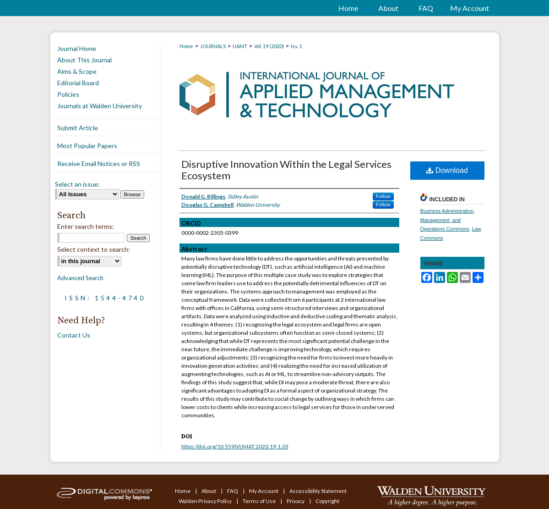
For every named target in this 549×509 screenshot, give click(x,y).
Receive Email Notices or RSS (98, 163)
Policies (68, 94)
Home (186, 46)
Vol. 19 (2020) (269, 46)
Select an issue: (77, 184)
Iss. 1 (296, 46)
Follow (383, 196)
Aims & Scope (77, 71)
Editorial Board (78, 83)
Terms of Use (260, 501)
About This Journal (84, 60)
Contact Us (73, 335)
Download (447, 170)
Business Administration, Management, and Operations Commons (447, 220)
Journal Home (76, 48)
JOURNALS (213, 46)
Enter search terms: (85, 226)
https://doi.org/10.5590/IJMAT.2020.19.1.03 (234, 446)
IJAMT (240, 46)
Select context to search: (93, 249)
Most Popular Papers (87, 145)
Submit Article (77, 128)
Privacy (296, 501)
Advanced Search (80, 278)
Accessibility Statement (318, 490)
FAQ (233, 490)
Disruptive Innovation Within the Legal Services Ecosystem (286, 170)
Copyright (327, 501)
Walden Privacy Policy (206, 501)
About (209, 490)
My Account (264, 490)
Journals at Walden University (99, 106)
